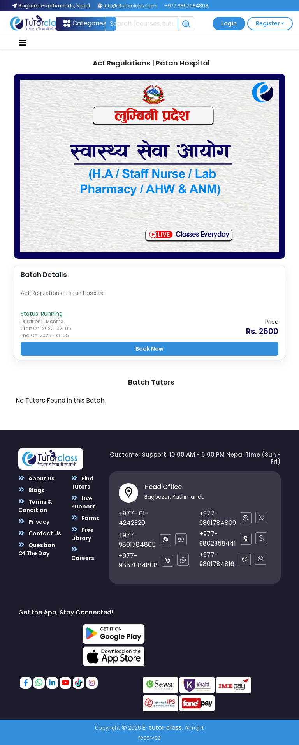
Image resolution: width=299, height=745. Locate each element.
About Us (36, 478)
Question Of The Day (36, 549)
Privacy (33, 521)
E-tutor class (162, 727)
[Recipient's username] (141, 23)
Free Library (82, 534)
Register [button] (268, 23)
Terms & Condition (35, 506)
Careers (82, 554)
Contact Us (39, 533)
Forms (85, 518)
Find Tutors (82, 482)
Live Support (83, 502)
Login (229, 23)
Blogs (31, 490)
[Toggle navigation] (22, 43)
